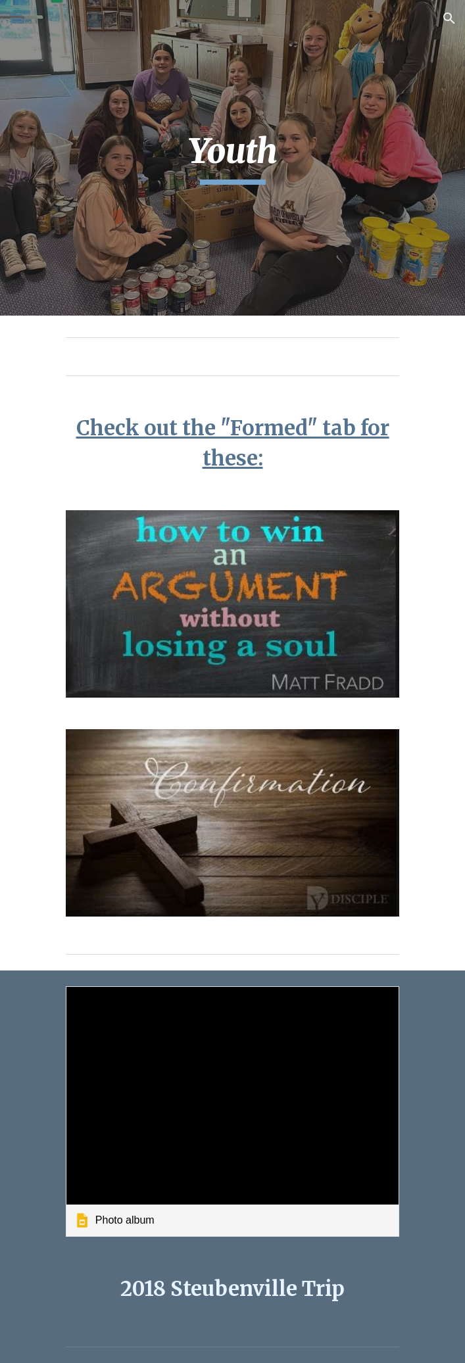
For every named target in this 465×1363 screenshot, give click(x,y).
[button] (16, 18)
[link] (232, 1111)
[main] (232, 158)
